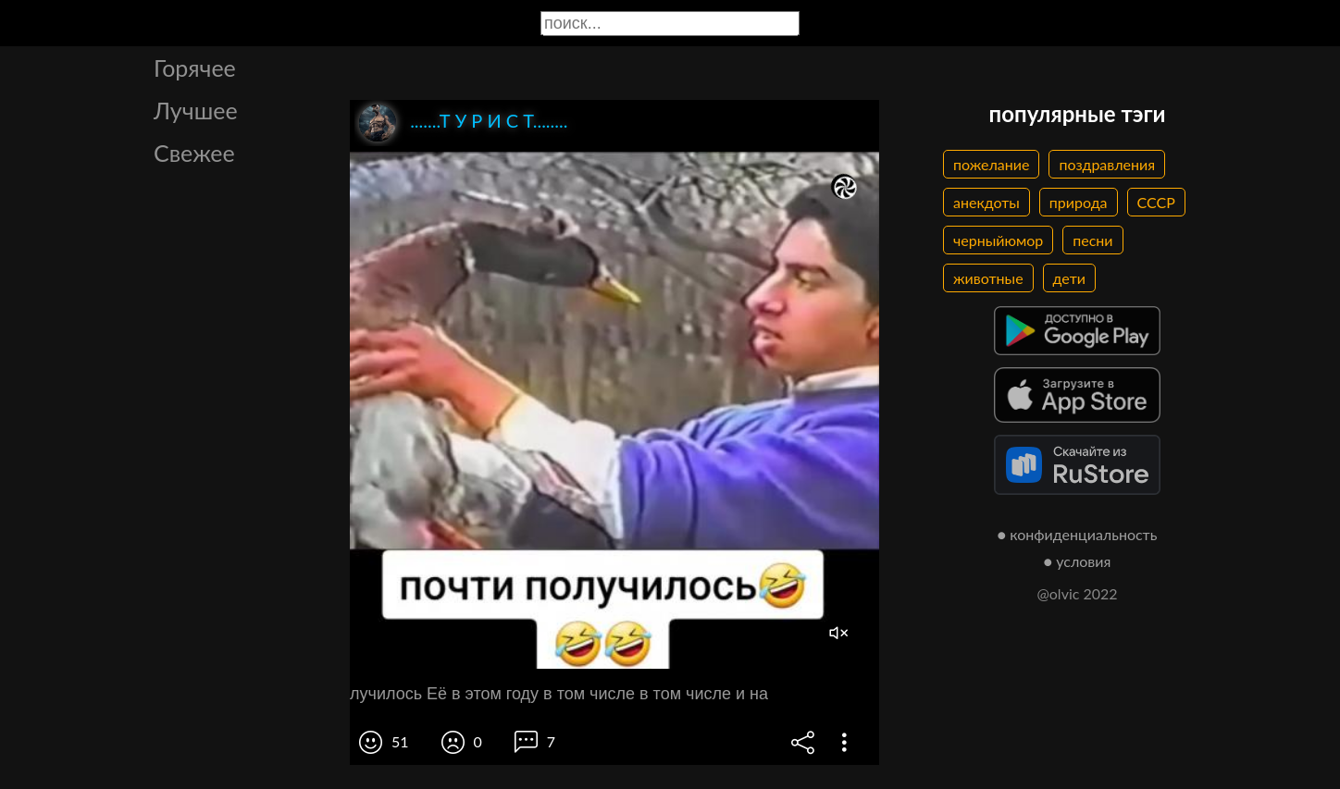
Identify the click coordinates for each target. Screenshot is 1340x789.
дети (1069, 278)
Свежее (194, 152)
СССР (1156, 202)
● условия (1077, 561)
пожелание (991, 164)
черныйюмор (998, 240)
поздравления (1107, 164)
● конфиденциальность (1078, 534)
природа (1078, 202)
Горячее (195, 67)
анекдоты (986, 202)
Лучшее (196, 110)
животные (988, 278)
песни (1092, 240)
